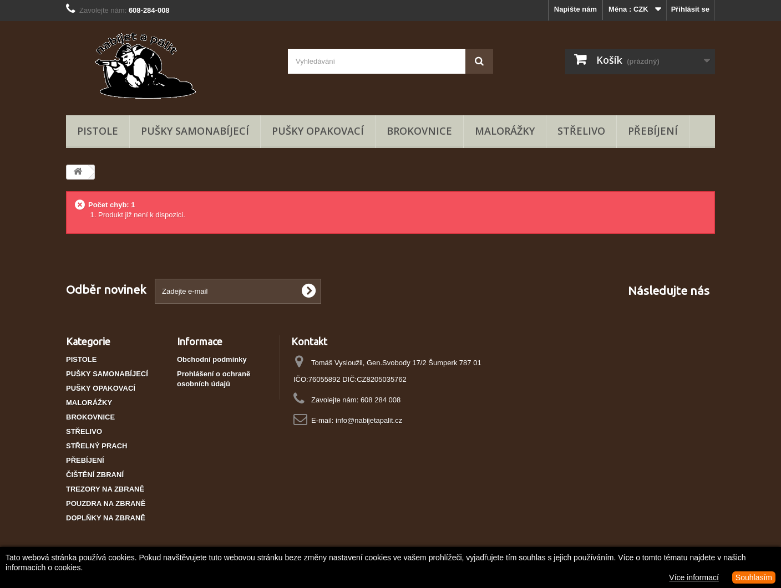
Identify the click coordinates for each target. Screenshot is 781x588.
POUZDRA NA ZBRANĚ (105, 503)
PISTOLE (97, 130)
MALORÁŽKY (505, 130)
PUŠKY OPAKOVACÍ (318, 130)
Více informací (693, 577)
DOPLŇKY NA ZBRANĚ (105, 518)
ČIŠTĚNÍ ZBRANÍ (95, 475)
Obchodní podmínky (212, 359)
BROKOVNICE (419, 130)
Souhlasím (754, 577)
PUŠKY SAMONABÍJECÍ (195, 130)
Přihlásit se (690, 9)
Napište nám (575, 9)
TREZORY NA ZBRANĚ (105, 489)
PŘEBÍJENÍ (653, 130)
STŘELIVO (581, 130)
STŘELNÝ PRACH (97, 446)
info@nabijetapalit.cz (369, 420)
